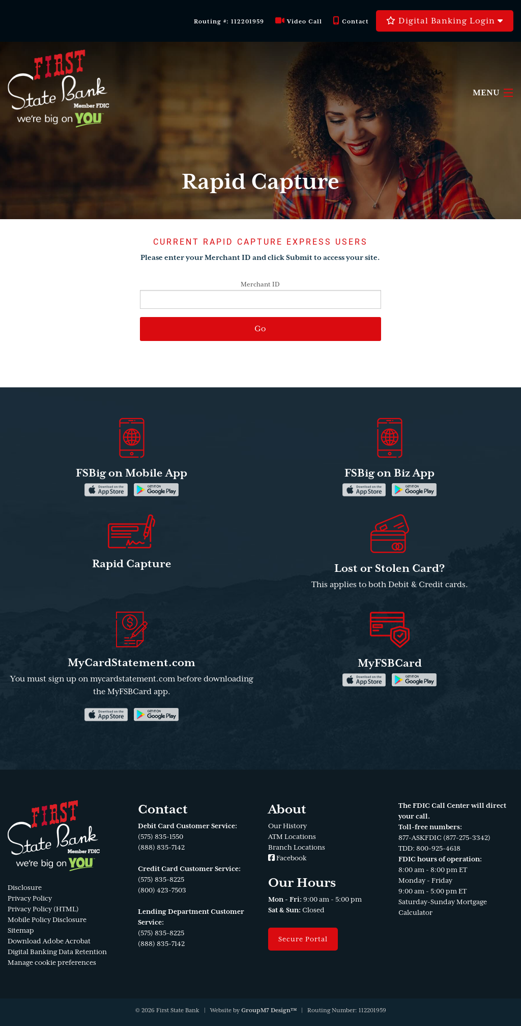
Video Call (298, 21)
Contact (351, 21)
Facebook (287, 858)
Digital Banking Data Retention (57, 952)
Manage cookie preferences (52, 962)
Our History (287, 826)
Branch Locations (296, 847)
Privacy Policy (30, 898)
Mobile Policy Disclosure (47, 920)
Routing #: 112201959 (229, 21)
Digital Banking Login (444, 20)
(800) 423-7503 (162, 890)
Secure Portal (303, 939)
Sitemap (21, 930)
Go (260, 328)
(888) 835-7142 (161, 847)
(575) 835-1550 (160, 836)
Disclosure (25, 887)
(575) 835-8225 (161, 879)
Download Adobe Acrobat (49, 941)
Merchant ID (260, 295)
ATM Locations (292, 836)
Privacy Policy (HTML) (43, 909)
